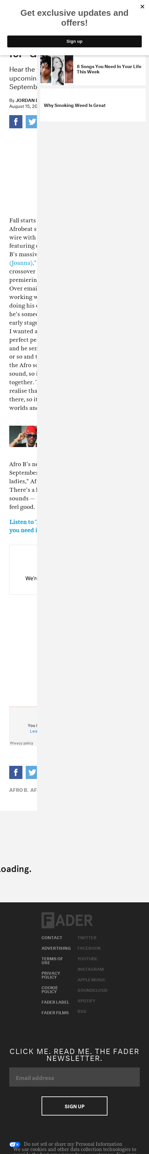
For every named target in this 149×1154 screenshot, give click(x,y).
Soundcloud (92, 989)
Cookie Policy (50, 989)
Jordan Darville (36, 99)
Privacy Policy (51, 974)
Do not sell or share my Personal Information (65, 1144)
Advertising (56, 947)
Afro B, (18, 789)
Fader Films (55, 1012)
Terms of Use (52, 960)
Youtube (87, 958)
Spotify (86, 1000)
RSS (81, 1010)
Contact (52, 937)
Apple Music (91, 979)
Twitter (87, 937)
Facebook (89, 947)
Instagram (90, 968)
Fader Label (55, 1001)
